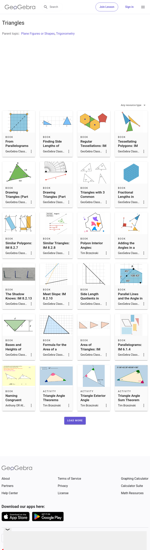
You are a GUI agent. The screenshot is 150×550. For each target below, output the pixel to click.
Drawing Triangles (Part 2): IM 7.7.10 (54, 206)
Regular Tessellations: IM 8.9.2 (93, 155)
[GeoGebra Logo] (20, 7)
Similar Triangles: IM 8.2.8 (56, 255)
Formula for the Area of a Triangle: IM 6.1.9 (54, 361)
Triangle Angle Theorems (54, 407)
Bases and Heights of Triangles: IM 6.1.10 (15, 361)
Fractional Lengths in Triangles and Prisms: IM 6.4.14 (128, 211)
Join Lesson (106, 6)
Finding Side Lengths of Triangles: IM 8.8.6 (53, 157)
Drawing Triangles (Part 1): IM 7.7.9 (16, 206)
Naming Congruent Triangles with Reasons (16, 412)
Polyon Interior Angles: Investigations (91, 257)
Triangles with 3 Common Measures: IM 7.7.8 (92, 208)
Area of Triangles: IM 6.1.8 (90, 359)
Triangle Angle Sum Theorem (129, 407)
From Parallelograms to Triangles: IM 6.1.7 (17, 157)
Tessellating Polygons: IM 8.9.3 (128, 155)
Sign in (129, 6)
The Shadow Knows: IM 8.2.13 (18, 306)
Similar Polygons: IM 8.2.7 (18, 255)
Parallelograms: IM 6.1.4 (130, 357)
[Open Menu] (143, 7)
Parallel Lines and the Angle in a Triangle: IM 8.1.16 (130, 310)
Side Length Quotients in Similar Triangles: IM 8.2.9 (93, 310)
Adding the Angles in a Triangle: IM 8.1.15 (127, 259)
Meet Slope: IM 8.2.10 (54, 306)
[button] (75, 430)
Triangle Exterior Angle (92, 407)
